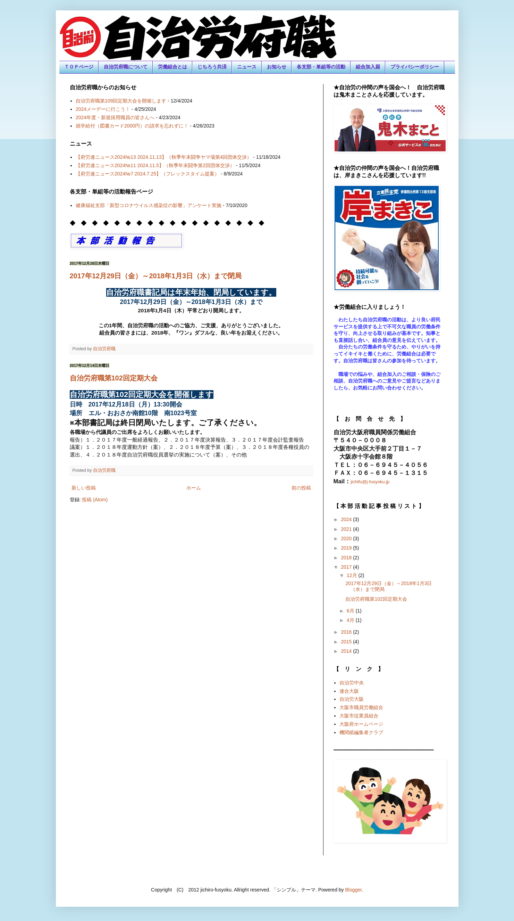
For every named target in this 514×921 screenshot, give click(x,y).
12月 (352, 575)
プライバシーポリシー (414, 66)
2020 (347, 538)
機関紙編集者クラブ (361, 732)
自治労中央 (351, 682)
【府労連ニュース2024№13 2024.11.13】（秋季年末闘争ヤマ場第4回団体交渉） (164, 157)
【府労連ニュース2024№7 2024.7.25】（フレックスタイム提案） (147, 173)
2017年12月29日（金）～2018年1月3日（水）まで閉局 (156, 276)
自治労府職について (126, 66)
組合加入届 (368, 66)
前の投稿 (301, 488)
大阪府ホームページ (361, 724)
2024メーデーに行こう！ (103, 109)
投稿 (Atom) (95, 499)
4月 (351, 620)
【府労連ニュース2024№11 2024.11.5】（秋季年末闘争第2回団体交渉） (155, 165)
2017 (347, 567)
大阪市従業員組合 (358, 715)
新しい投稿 (83, 488)
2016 (347, 632)
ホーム (193, 488)
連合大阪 (349, 691)
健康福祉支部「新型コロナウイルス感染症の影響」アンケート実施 (148, 205)
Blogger (353, 890)
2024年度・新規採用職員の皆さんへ (115, 117)
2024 (347, 519)
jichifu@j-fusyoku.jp (370, 481)
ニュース (246, 66)
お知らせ (276, 66)
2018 (347, 557)
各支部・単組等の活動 (321, 66)
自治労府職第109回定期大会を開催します (121, 101)
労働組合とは (172, 66)
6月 (351, 611)
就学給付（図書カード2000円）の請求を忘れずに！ (132, 126)
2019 (347, 548)
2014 (347, 651)
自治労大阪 (351, 699)
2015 (347, 641)
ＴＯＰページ (78, 66)
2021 (347, 529)
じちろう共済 (212, 66)
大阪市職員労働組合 (361, 707)
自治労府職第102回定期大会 (114, 378)
